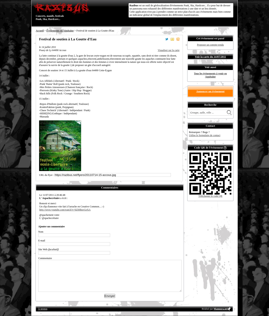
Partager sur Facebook (161, 39)
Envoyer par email (172, 39)
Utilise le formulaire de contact (204, 135)
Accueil (40, 30)
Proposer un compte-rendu (210, 44)
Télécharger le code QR (210, 196)
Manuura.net (221, 308)
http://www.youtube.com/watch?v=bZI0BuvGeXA (65, 209)
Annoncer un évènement (210, 91)
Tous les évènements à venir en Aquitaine (210, 75)
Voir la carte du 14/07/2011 (210, 56)
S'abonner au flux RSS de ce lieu (178, 39)
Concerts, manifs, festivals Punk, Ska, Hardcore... (63, 11)
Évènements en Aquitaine (60, 30)
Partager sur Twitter (166, 39)
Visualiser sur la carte (168, 50)
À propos (42, 308)
